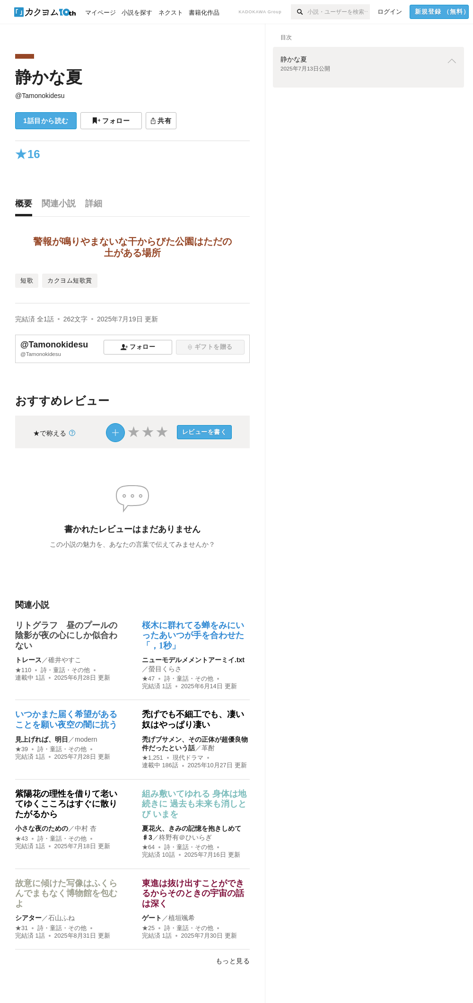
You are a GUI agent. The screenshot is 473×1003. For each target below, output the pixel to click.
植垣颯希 (181, 918)
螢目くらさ (165, 669)
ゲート (152, 918)
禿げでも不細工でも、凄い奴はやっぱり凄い (193, 719)
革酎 (208, 748)
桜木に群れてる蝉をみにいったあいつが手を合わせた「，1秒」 (193, 635)
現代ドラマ (188, 757)
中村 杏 (85, 828)
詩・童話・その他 (65, 670)
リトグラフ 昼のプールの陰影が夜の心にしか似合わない (66, 635)
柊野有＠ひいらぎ (185, 837)
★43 (21, 838)
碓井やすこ (64, 660)
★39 (21, 749)
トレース (28, 660)
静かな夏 (48, 77)
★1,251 (152, 757)
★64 (148, 847)
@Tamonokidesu (40, 95)
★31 (21, 928)
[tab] (26, 205)
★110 (23, 670)
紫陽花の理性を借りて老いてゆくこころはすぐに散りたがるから (66, 804)
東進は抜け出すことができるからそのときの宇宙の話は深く (193, 893)
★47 (148, 678)
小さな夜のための (41, 828)
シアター (28, 918)
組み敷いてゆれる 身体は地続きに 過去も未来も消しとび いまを (194, 804)
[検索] (299, 11)
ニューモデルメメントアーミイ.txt (193, 660)
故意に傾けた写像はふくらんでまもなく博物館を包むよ (66, 893)
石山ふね (61, 918)
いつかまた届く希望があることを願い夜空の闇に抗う (66, 719)
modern (86, 739)
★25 (148, 928)
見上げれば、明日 (41, 739)
